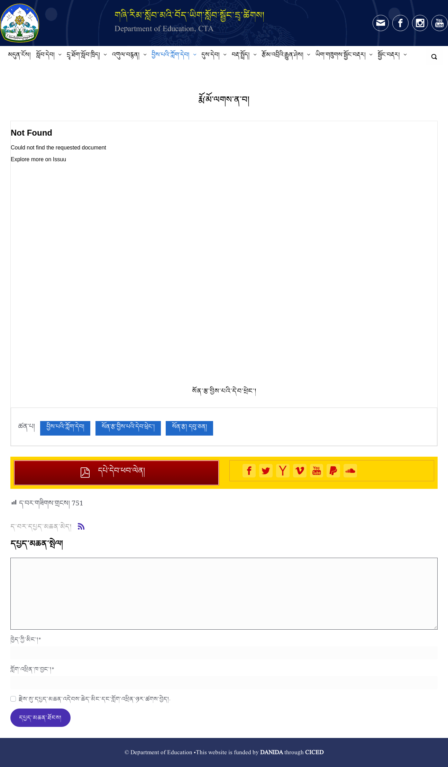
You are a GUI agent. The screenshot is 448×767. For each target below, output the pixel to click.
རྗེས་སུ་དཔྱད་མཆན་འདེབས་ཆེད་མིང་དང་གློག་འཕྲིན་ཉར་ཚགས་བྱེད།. (95, 699)
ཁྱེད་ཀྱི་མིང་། (25, 639)
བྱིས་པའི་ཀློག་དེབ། (65, 428)
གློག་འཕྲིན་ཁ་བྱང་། (32, 669)
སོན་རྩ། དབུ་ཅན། (189, 428)
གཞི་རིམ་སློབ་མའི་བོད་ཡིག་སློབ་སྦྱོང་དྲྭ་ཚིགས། (190, 15)
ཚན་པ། (26, 428)
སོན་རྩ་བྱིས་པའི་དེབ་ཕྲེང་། (128, 428)
